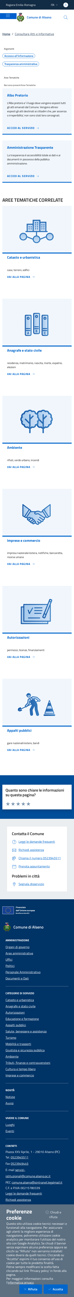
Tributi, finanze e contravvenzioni (28, 1062)
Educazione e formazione (22, 1018)
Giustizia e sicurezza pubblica (25, 1050)
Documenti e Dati (17, 978)
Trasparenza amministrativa (20, 64)
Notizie (10, 1097)
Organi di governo (17, 947)
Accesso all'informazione (18, 56)
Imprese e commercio (20, 1075)
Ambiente (12, 1056)
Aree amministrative (19, 953)
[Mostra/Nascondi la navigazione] (8, 15)
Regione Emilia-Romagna (21, 5)
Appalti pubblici (16, 1025)
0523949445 (19, 1163)
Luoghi (10, 1124)
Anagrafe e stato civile (21, 1006)
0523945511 (19, 1157)
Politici (10, 965)
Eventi (10, 1131)
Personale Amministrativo (23, 972)
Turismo (11, 1037)
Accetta (58, 1289)
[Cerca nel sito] (65, 17)
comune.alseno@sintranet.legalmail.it (37, 1182)
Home (6, 34)
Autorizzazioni (15, 1012)
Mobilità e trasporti (18, 1044)
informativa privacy (21, 1282)
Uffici (9, 959)
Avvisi (10, 1103)
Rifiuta (33, 1289)
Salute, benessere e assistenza (26, 1031)
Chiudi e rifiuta (56, 1214)
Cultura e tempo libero (21, 1069)
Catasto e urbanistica (20, 1000)
